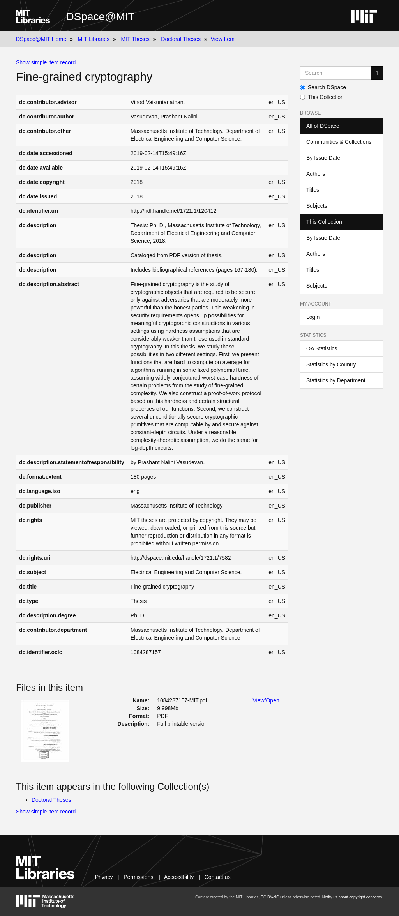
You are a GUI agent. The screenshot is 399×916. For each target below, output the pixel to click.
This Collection (322, 97)
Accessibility (179, 877)
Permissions (138, 877)
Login (313, 317)
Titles (312, 190)
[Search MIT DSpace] (335, 73)
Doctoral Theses (181, 39)
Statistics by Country (331, 364)
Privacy (104, 877)
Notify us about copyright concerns (352, 897)
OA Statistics (321, 348)
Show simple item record (46, 62)
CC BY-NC (270, 897)
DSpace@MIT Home (41, 39)
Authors (315, 174)
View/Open (266, 700)
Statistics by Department (335, 380)
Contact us (218, 877)
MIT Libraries (93, 39)
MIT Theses (135, 39)
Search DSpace (323, 87)
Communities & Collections (338, 142)
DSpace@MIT (100, 17)
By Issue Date (323, 158)
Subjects (316, 206)
